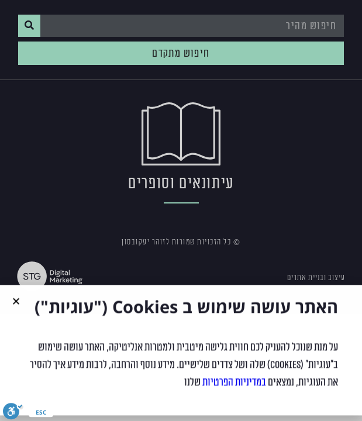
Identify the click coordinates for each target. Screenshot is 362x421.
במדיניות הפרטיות (234, 386)
